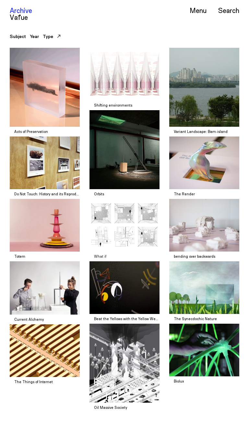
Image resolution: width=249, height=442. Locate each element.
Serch (228, 10)
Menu (198, 10)
